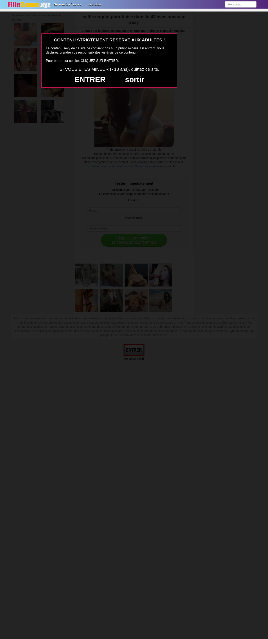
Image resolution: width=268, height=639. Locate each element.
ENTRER (90, 79)
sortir (134, 79)
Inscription (94, 4)
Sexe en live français (67, 4)
